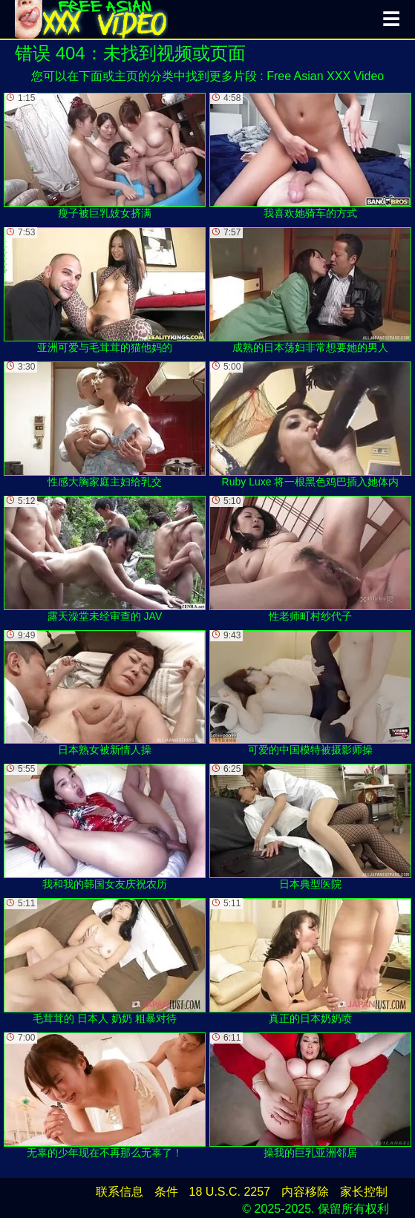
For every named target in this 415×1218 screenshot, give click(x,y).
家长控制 (364, 1191)
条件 (166, 1191)
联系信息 (119, 1191)
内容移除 (305, 1191)
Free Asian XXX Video (325, 76)
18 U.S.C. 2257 (229, 1191)
